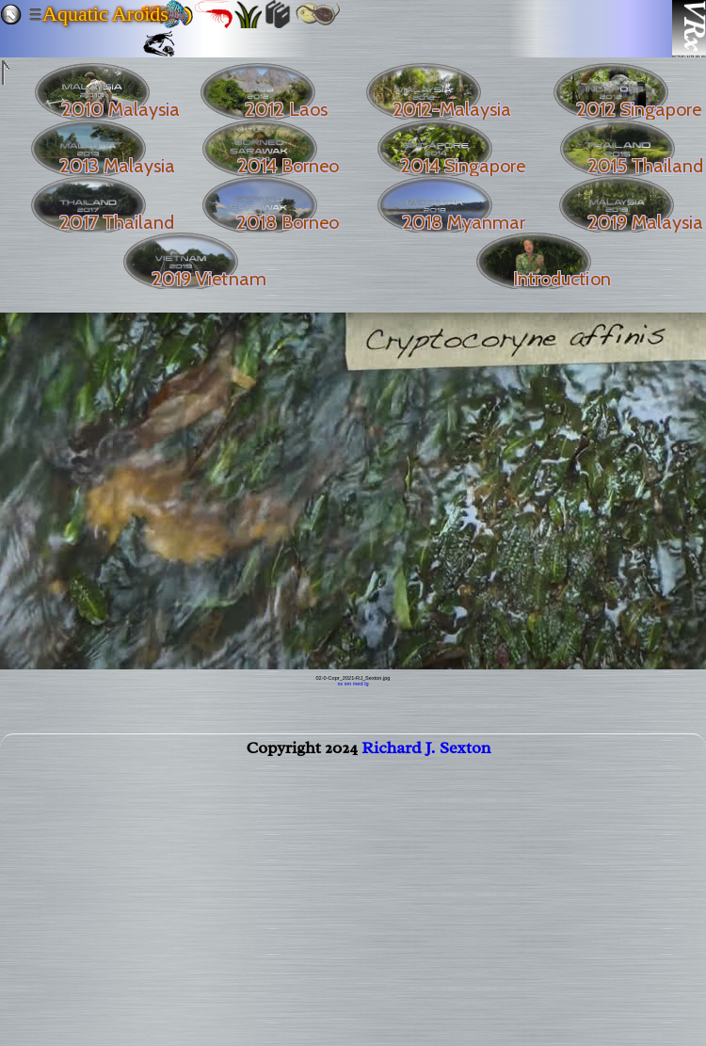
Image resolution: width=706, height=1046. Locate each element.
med (358, 683)
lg (366, 683)
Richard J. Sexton (425, 751)
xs (341, 683)
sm (348, 683)
